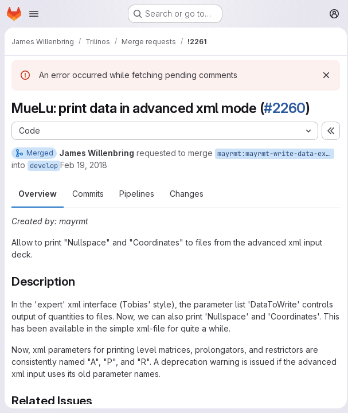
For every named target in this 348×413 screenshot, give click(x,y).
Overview (37, 193)
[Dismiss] (323, 75)
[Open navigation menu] (34, 14)
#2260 (285, 108)
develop (44, 165)
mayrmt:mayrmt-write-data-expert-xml (275, 153)
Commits (88, 193)
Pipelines (136, 193)
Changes (187, 193)
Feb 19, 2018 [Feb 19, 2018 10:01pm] (83, 165)
